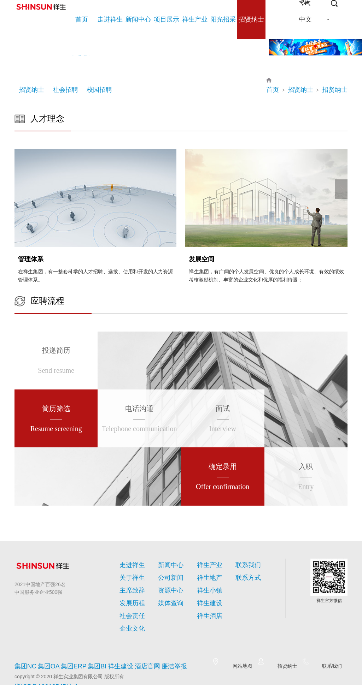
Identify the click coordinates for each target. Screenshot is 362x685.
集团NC (22, 645)
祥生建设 (205, 590)
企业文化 (127, 606)
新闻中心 (169, 561)
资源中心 (166, 581)
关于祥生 (127, 573)
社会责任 (127, 598)
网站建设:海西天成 (35, 669)
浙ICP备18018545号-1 (39, 660)
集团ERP (72, 645)
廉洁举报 (173, 645)
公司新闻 (166, 573)
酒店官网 (146, 645)
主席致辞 (127, 581)
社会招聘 (65, 90)
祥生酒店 (205, 598)
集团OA (46, 645)
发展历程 (127, 590)
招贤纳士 (31, 90)
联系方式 (243, 573)
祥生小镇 (205, 581)
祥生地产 (205, 573)
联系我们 (246, 561)
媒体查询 (166, 590)
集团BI (96, 645)
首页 (285, 90)
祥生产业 (208, 561)
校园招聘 (99, 90)
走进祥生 (130, 561)
